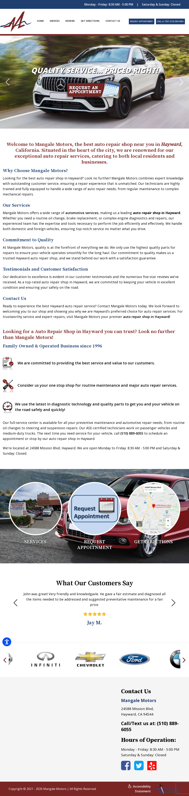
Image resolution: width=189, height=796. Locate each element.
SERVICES (55, 20)
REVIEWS (70, 20)
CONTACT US (113, 20)
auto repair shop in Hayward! (146, 316)
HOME (40, 20)
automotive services (81, 213)
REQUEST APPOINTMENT (141, 21)
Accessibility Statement (139, 788)
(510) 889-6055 (131, 433)
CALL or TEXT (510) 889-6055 (170, 21)
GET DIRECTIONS (90, 20)
